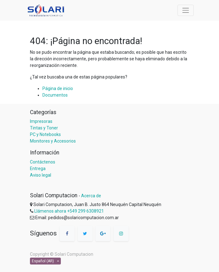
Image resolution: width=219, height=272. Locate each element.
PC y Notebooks (45, 134)
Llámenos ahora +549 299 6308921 (69, 211)
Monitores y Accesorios (53, 141)
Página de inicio (57, 88)
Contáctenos (42, 161)
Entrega (38, 168)
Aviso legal (40, 175)
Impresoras (41, 121)
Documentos (55, 95)
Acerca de (91, 195)
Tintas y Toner (44, 127)
